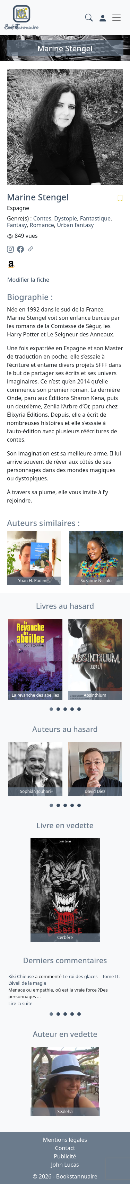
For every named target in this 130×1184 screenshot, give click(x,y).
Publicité (65, 1156)
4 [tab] (72, 709)
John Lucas (65, 1164)
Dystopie (65, 218)
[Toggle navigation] (116, 17)
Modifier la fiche (28, 279)
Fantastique (95, 218)
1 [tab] (51, 709)
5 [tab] (79, 709)
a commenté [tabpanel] (65, 989)
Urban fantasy (75, 225)
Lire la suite (20, 1003)
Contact (65, 1148)
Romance (42, 225)
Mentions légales (65, 1140)
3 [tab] (65, 709)
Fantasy (17, 225)
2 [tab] (58, 709)
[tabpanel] (35, 660)
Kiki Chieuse (21, 976)
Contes (42, 218)
